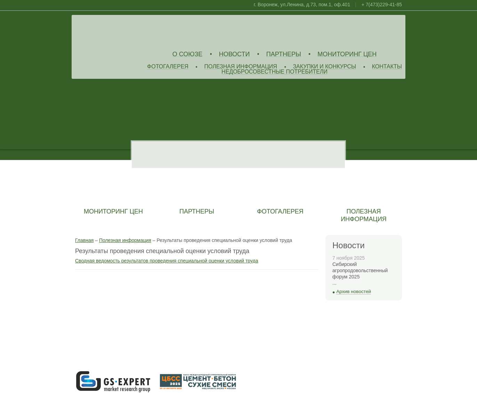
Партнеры (283, 54)
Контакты (387, 66)
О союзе (187, 54)
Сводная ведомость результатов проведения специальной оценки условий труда (166, 261)
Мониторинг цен (347, 54)
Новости (234, 54)
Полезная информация (240, 66)
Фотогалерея (167, 66)
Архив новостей (353, 291)
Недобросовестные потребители (274, 72)
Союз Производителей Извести (125, 31)
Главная (84, 240)
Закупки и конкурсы (324, 66)
